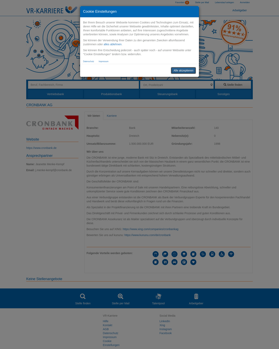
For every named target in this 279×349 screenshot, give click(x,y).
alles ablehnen (112, 44)
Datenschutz (88, 61)
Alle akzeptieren (183, 70)
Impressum (103, 61)
